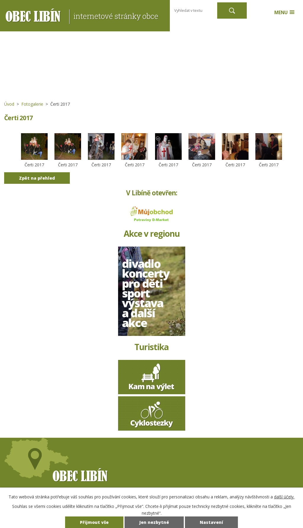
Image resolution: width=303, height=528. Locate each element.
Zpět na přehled (37, 178)
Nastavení (211, 522)
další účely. (284, 497)
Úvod (9, 104)
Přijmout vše (94, 522)
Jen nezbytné (154, 522)
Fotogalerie (32, 104)
